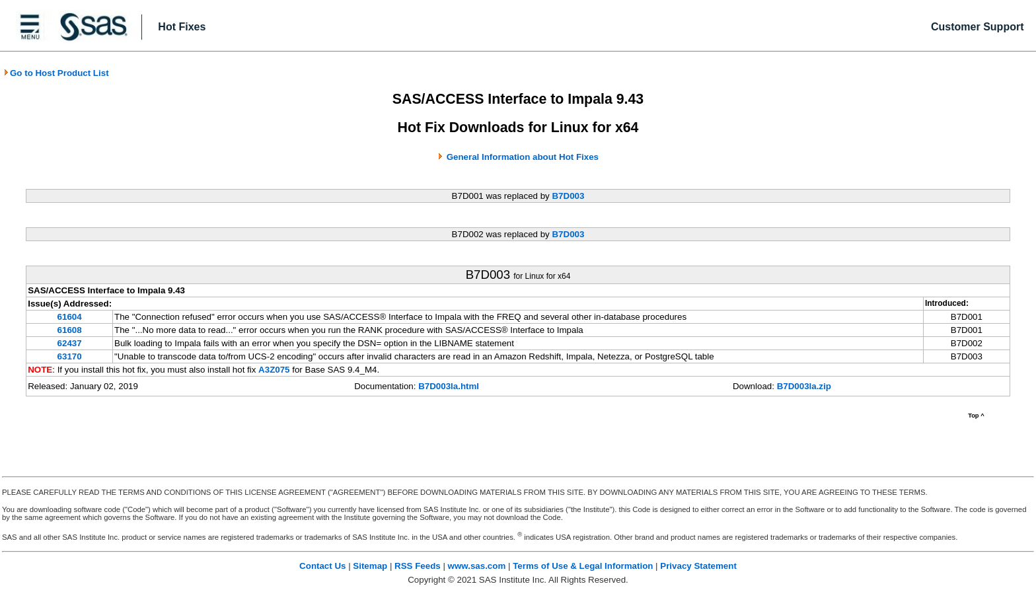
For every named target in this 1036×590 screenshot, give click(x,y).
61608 (69, 330)
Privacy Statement (698, 566)
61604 (69, 317)
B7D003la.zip (804, 386)
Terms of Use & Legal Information (583, 566)
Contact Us (322, 566)
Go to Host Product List (56, 73)
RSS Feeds (417, 566)
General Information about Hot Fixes (523, 157)
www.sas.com (477, 566)
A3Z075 (273, 370)
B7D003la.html (448, 386)
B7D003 (568, 196)
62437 (69, 343)
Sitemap (370, 566)
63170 (69, 356)
